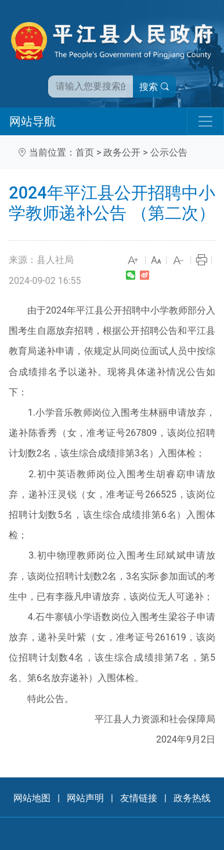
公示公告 (168, 152)
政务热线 (192, 798)
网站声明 (85, 798)
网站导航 (32, 121)
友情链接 (138, 798)
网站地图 (31, 798)
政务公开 (121, 152)
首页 (84, 152)
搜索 (154, 86)
